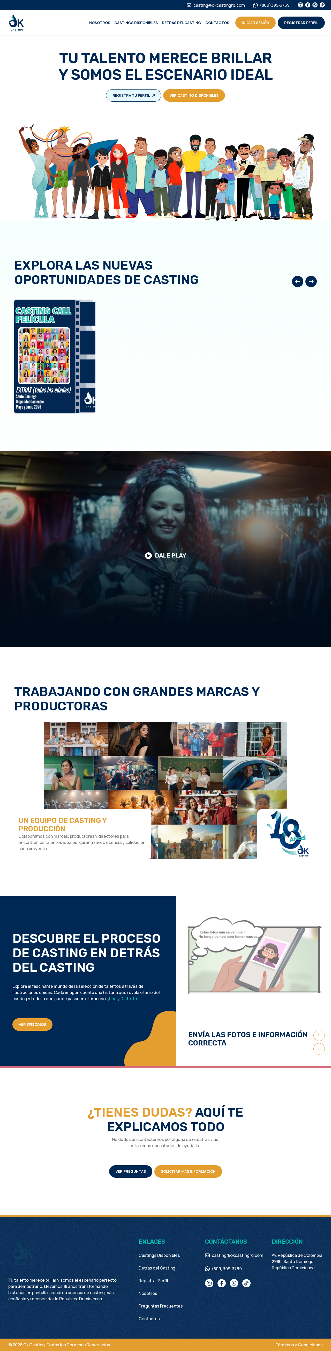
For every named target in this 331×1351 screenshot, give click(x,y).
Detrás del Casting (181, 22)
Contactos (217, 22)
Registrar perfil (301, 22)
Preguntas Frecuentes (161, 1306)
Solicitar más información (188, 1171)
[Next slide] (311, 281)
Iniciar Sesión (255, 22)
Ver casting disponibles (194, 95)
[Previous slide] (297, 281)
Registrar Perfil (153, 1280)
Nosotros (99, 22)
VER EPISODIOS (32, 1024)
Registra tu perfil (133, 95)
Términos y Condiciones (299, 1345)
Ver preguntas (131, 1171)
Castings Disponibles (136, 22)
